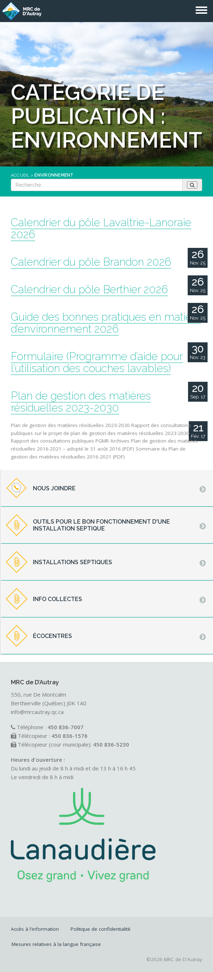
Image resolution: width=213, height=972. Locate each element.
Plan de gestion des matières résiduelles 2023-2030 (81, 401)
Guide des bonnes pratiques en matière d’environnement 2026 (106, 322)
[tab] (106, 488)
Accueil (20, 175)
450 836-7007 (65, 727)
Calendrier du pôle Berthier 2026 (89, 289)
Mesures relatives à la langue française (56, 944)
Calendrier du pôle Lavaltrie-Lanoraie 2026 (101, 228)
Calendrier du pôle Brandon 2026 (91, 261)
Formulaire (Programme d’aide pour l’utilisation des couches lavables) (97, 362)
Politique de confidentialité (101, 929)
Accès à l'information (35, 929)
